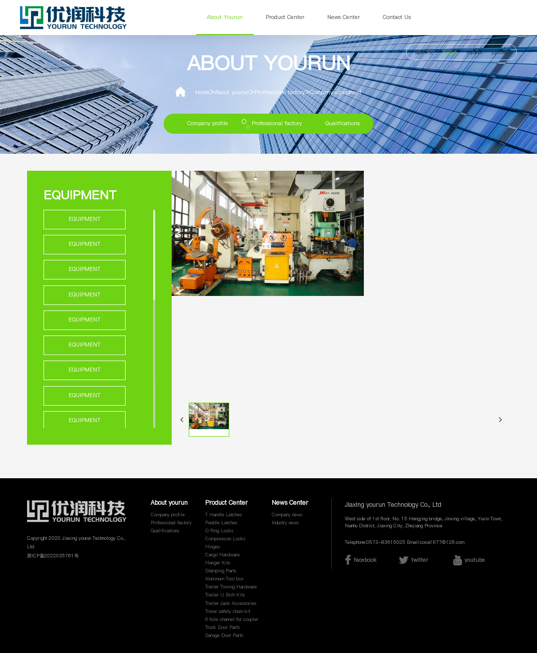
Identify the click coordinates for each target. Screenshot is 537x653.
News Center (343, 17)
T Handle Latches (223, 514)
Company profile (207, 123)
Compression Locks (225, 538)
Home (202, 92)
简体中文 (424, 52)
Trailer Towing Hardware (231, 586)
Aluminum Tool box (224, 578)
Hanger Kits (217, 562)
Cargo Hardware (222, 554)
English (449, 52)
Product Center (285, 17)
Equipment (85, 219)
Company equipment (336, 92)
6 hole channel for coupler (231, 619)
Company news (287, 514)
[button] (181, 420)
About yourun (225, 17)
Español (474, 52)
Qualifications (342, 123)
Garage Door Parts (224, 635)
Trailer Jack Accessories (230, 603)
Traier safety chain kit (227, 611)
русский (500, 52)
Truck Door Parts (222, 627)
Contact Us (397, 17)
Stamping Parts (220, 570)
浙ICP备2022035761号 (53, 555)
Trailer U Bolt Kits (225, 594)
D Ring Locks (219, 530)
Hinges (212, 546)
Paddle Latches (221, 522)
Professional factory (280, 92)
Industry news (285, 522)
